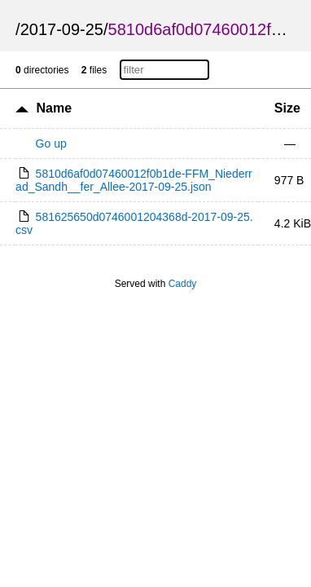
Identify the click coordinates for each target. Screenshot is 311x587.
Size (287, 108)
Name (54, 108)
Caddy (183, 283)
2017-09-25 (61, 29)
